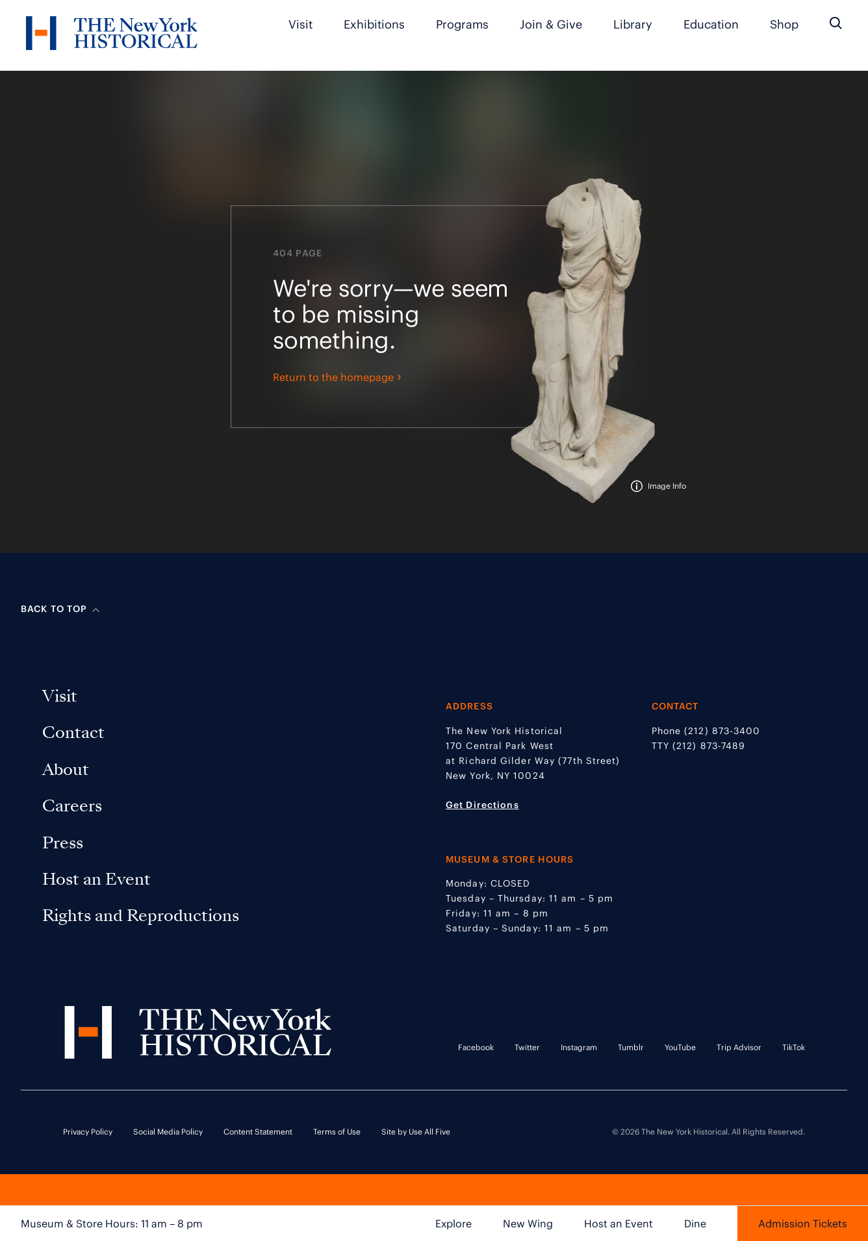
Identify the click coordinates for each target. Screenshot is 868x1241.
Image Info (667, 488)
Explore (453, 1223)
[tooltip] (658, 488)
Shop (784, 24)
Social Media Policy (168, 1132)
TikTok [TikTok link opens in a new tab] (793, 1047)
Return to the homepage (337, 379)
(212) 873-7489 (708, 746)
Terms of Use (337, 1132)
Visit (300, 24)
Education (711, 24)
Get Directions (482, 805)
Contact (76, 732)
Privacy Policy (87, 1132)
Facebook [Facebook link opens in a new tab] (476, 1047)
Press (65, 842)
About (68, 769)
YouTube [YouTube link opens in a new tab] (680, 1047)
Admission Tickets (802, 1223)
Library (632, 24)
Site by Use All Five (415, 1132)
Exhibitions (374, 24)
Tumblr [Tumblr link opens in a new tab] (631, 1047)
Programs (462, 24)
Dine (695, 1223)
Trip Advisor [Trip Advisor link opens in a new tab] (739, 1047)
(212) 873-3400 (722, 731)
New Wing (528, 1223)
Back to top (60, 609)
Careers (74, 805)
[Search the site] (836, 23)
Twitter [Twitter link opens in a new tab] (527, 1047)
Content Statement (257, 1132)
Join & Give (551, 24)
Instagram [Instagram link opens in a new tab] (579, 1047)
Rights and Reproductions (140, 915)
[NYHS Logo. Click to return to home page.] (112, 35)
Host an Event (618, 1223)
